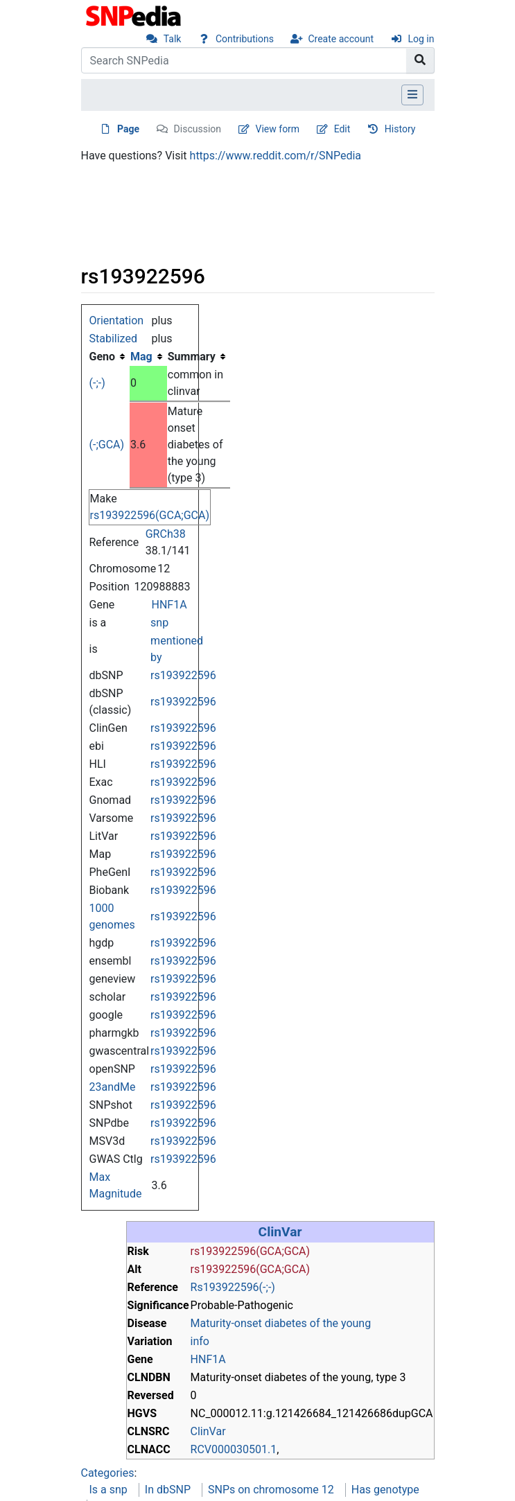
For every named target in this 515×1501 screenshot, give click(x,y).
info (200, 1341)
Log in (421, 38)
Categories (107, 1473)
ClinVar (280, 1232)
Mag (141, 356)
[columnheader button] (148, 357)
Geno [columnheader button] (102, 356)
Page (128, 128)
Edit (342, 128)
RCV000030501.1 (234, 1449)
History (400, 128)
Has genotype (385, 1489)
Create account (341, 38)
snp (159, 622)
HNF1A (169, 604)
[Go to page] (420, 60)
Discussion (197, 128)
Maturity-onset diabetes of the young (281, 1323)
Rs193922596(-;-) (233, 1287)
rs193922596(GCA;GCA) (150, 515)
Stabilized (113, 338)
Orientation (116, 320)
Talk (173, 38)
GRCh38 (166, 534)
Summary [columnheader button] (192, 356)
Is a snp (108, 1489)
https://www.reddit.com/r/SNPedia (275, 155)
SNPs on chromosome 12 (271, 1489)
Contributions (245, 38)
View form (278, 128)
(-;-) (97, 382)
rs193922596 (183, 675)
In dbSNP (168, 1489)
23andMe (112, 1087)
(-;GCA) (107, 444)
